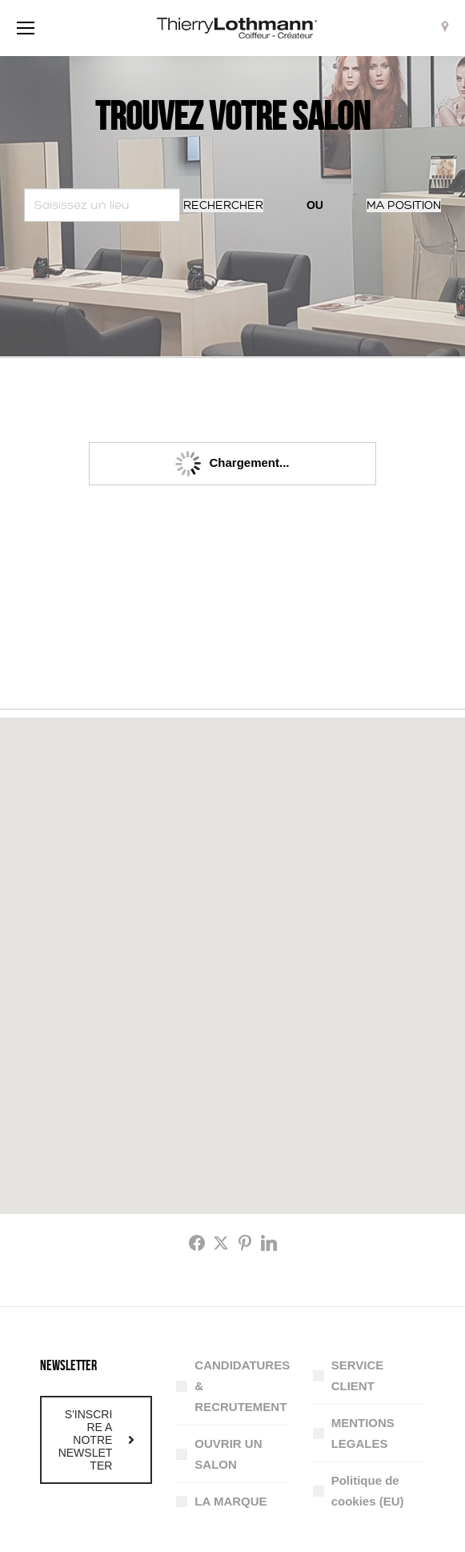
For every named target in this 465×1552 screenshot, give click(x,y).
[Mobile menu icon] (25, 28)
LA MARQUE (230, 1501)
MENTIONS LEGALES (363, 1433)
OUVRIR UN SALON (228, 1454)
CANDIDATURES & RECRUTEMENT (242, 1385)
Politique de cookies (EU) (367, 1491)
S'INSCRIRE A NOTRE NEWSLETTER (96, 1440)
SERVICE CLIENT (357, 1375)
